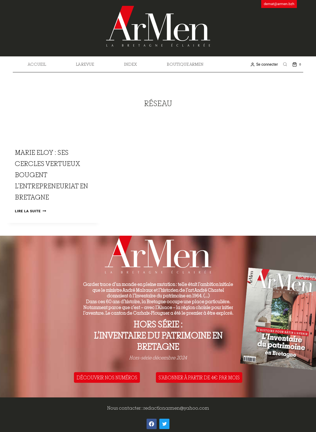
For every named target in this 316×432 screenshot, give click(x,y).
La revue (85, 64)
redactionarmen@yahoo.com (176, 408)
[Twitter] (164, 424)
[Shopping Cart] (297, 64)
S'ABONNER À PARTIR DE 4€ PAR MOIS (199, 377)
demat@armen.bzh (279, 4)
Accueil (37, 64)
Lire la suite (30, 211)
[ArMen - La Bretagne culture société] (158, 26)
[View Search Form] (285, 64)
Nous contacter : (125, 408)
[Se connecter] (264, 64)
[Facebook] (152, 424)
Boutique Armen (185, 64)
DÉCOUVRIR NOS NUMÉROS (107, 377)
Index (130, 64)
